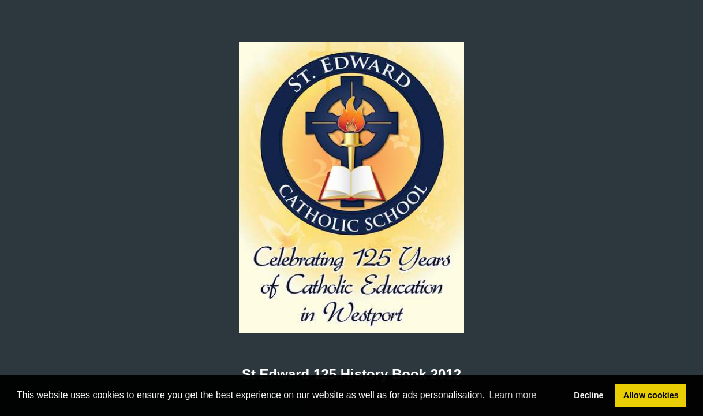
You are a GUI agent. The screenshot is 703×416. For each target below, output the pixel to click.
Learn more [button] (513, 395)
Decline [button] (588, 395)
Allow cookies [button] (651, 395)
